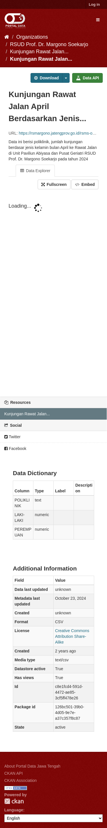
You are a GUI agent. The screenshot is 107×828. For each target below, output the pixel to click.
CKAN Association (20, 780)
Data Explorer (35, 170)
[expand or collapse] (98, 19)
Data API (87, 78)
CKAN (14, 801)
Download (46, 78)
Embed (85, 184)
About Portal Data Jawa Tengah (32, 766)
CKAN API (13, 773)
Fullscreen (54, 184)
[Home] (6, 37)
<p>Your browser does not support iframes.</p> (53, 293)
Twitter (12, 436)
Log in (94, 4)
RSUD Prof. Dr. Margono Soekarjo (49, 44)
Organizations (32, 37)
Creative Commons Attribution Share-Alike (72, 636)
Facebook (15, 448)
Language (13, 810)
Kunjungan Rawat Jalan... (39, 51)
